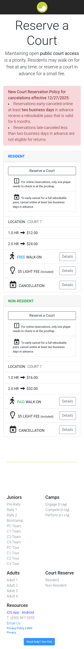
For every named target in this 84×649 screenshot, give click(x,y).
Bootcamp (15, 520)
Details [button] (67, 256)
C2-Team (14, 537)
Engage (56, 504)
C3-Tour (13, 564)
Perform (57, 515)
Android (28, 612)
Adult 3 (12, 591)
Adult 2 (12, 585)
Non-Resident (56, 585)
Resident (52, 580)
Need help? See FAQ (39, 641)
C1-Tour (13, 553)
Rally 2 (12, 515)
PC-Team (14, 526)
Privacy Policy (15, 628)
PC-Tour (13, 547)
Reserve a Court (42, 171)
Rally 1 (12, 510)
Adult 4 (12, 596)
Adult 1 (12, 580)
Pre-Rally (13, 504)
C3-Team (14, 542)
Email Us (14, 623)
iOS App (13, 612)
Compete (57, 510)
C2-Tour (13, 558)
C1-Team (14, 531)
